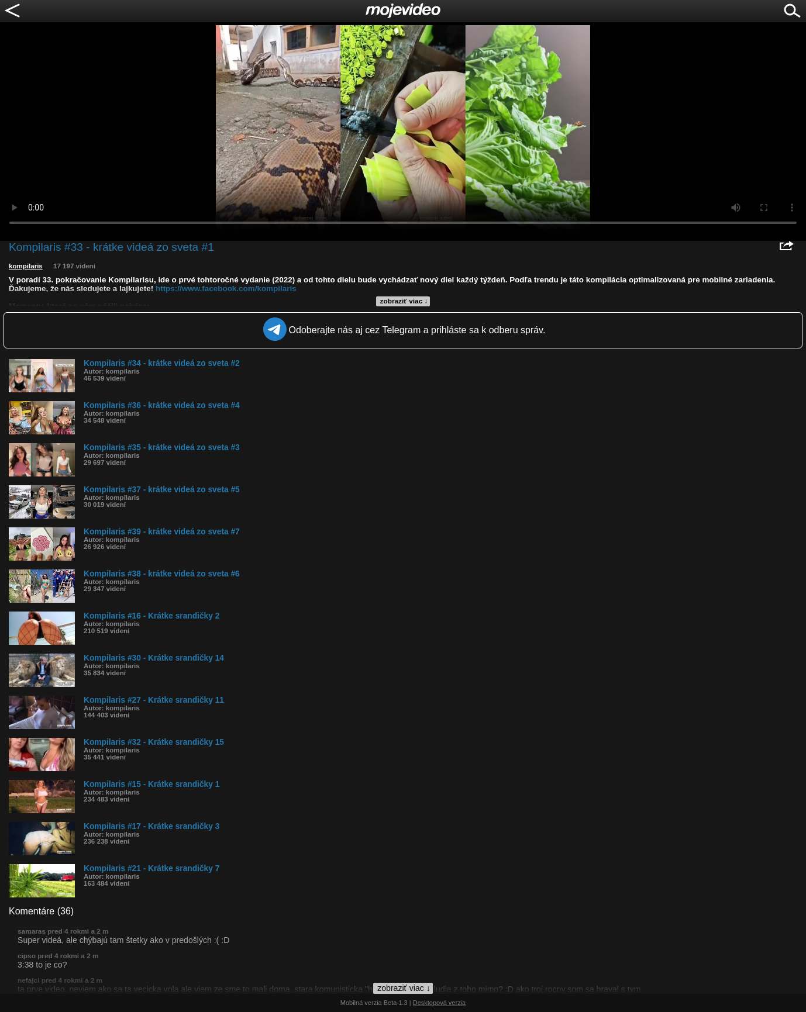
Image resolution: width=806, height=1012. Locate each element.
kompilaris (26, 266)
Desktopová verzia (439, 1002)
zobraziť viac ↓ (404, 301)
